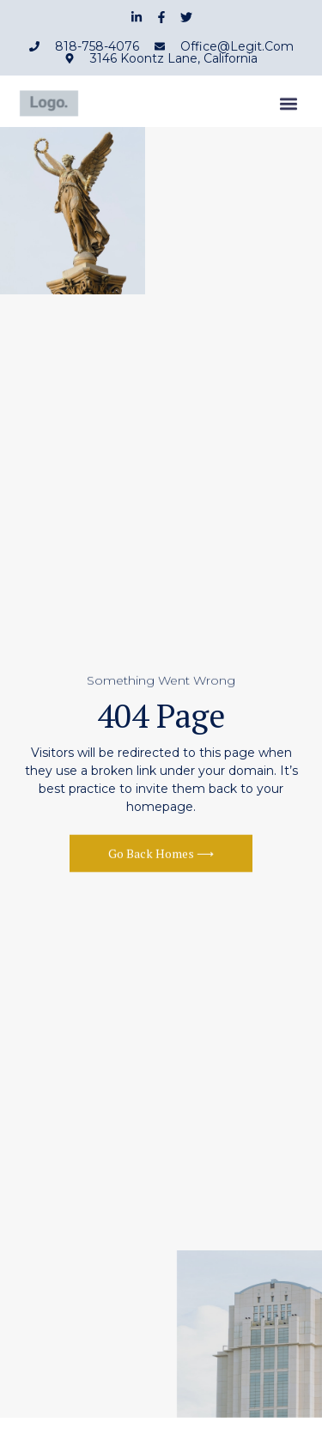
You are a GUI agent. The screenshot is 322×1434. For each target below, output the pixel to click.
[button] (289, 108)
